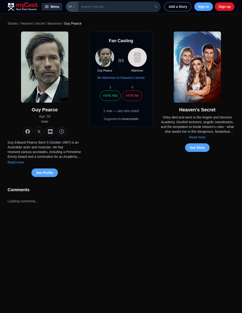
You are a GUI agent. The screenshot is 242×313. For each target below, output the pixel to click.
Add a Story (178, 7)
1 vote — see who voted (121, 111)
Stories (13, 23)
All (72, 6)
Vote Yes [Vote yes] (110, 95)
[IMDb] (50, 131)
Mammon (54, 23)
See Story (197, 148)
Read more (16, 162)
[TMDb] (61, 131)
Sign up (225, 7)
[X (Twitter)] (39, 131)
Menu (51, 6)
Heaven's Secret (33, 23)
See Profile (44, 173)
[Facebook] (27, 131)
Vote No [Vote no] (132, 95)
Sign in (203, 7)
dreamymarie (130, 119)
